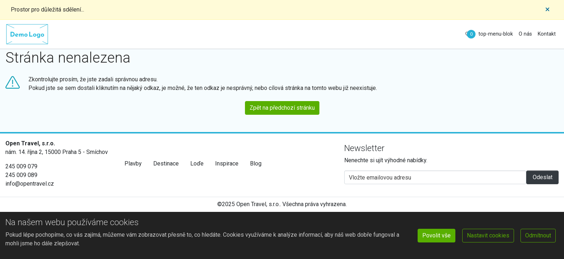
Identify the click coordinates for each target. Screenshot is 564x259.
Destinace (166, 163)
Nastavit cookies (488, 235)
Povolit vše (436, 235)
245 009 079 (21, 166)
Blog (255, 163)
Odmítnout (538, 235)
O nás (525, 34)
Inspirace (226, 163)
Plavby (133, 163)
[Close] (547, 9)
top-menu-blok (495, 34)
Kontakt (547, 34)
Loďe (197, 163)
